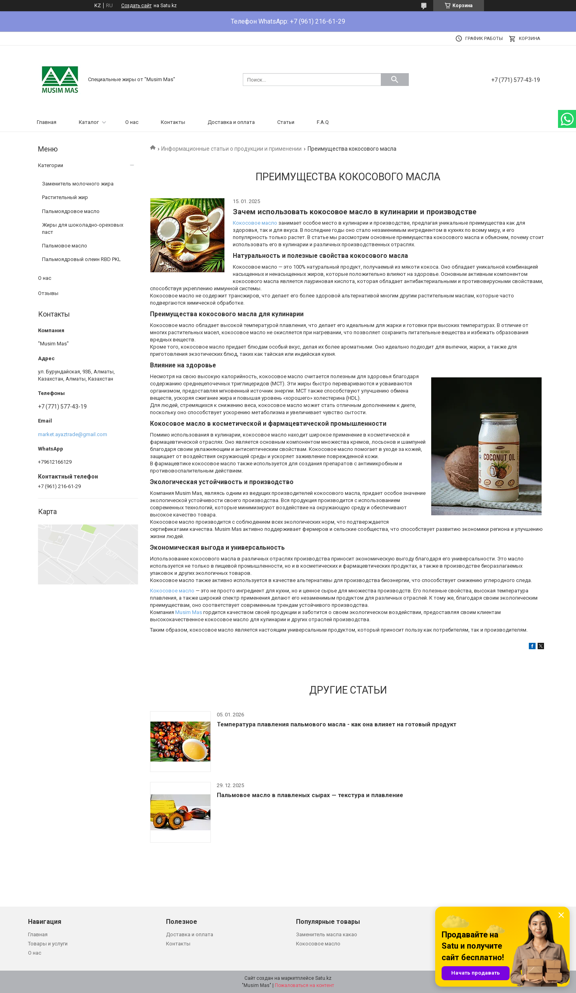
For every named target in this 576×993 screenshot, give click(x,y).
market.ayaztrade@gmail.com (72, 434)
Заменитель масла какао (326, 934)
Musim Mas (188, 612)
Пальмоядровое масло (71, 211)
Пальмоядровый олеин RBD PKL (81, 259)
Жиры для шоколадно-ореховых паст (82, 228)
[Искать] (395, 79)
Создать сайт (136, 5)
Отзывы (48, 293)
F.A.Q (323, 122)
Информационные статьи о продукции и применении (231, 149)
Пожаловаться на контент (304, 985)
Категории (50, 165)
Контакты (173, 122)
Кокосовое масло (255, 223)
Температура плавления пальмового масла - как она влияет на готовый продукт (336, 724)
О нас (131, 122)
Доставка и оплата (231, 122)
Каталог (89, 122)
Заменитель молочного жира (78, 184)
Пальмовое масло (64, 246)
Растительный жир (65, 197)
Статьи (285, 122)
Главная (46, 122)
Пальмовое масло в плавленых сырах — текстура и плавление (310, 795)
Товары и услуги (48, 944)
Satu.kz (323, 978)
